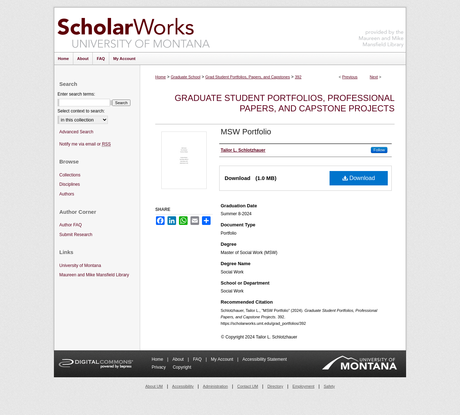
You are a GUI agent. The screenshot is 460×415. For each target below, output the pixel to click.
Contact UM (247, 386)
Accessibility (183, 386)
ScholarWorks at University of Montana (133, 30)
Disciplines (69, 184)
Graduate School (186, 77)
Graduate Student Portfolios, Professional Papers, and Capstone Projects (285, 103)
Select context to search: (81, 111)
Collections (69, 174)
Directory (275, 386)
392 (298, 77)
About (178, 359)
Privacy (159, 367)
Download (358, 178)
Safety (329, 386)
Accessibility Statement (265, 359)
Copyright (182, 367)
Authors (66, 194)
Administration (215, 386)
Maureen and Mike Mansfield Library (381, 29)
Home (160, 77)
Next (374, 77)
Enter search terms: (76, 94)
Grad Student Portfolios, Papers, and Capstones (247, 77)
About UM (154, 386)
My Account (222, 359)
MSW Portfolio (246, 131)
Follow (379, 150)
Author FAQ (70, 224)
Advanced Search (76, 131)
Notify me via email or (85, 144)
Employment (303, 386)
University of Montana (80, 265)
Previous (350, 77)
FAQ (198, 359)
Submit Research (75, 234)
